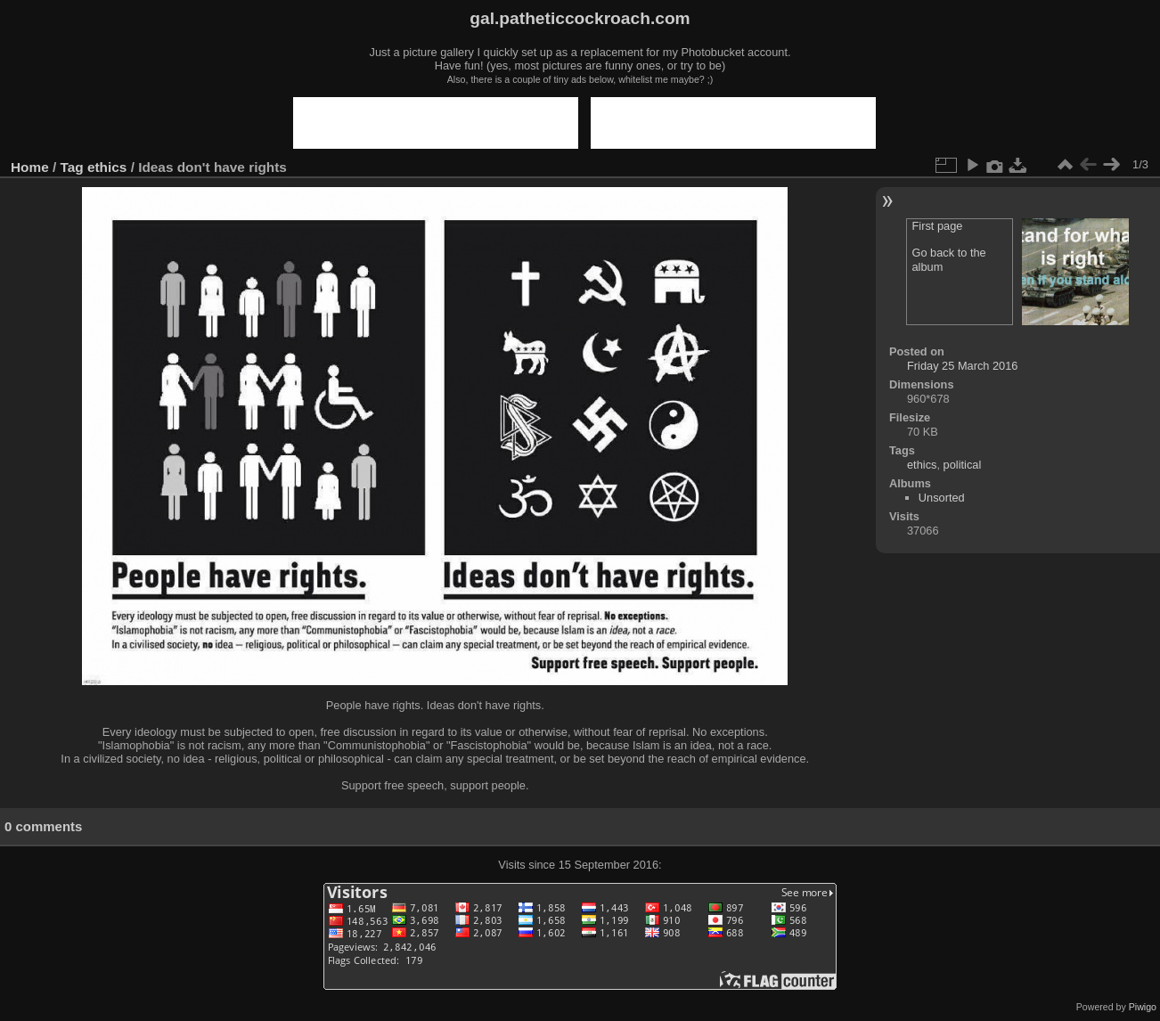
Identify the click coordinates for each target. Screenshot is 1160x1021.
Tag (72, 167)
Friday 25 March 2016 (962, 365)
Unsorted (942, 497)
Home (30, 167)
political (963, 464)
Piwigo (1142, 1006)
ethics (107, 167)
